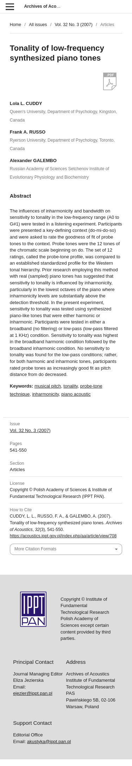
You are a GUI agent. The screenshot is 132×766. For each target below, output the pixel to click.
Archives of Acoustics (46, 6)
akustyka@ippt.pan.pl (49, 741)
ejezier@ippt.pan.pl (32, 693)
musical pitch (47, 386)
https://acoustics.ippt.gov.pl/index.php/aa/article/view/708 (63, 535)
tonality (70, 386)
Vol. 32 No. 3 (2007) (73, 24)
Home (15, 24)
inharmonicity (45, 394)
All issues (38, 24)
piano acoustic (75, 394)
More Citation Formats (35, 548)
